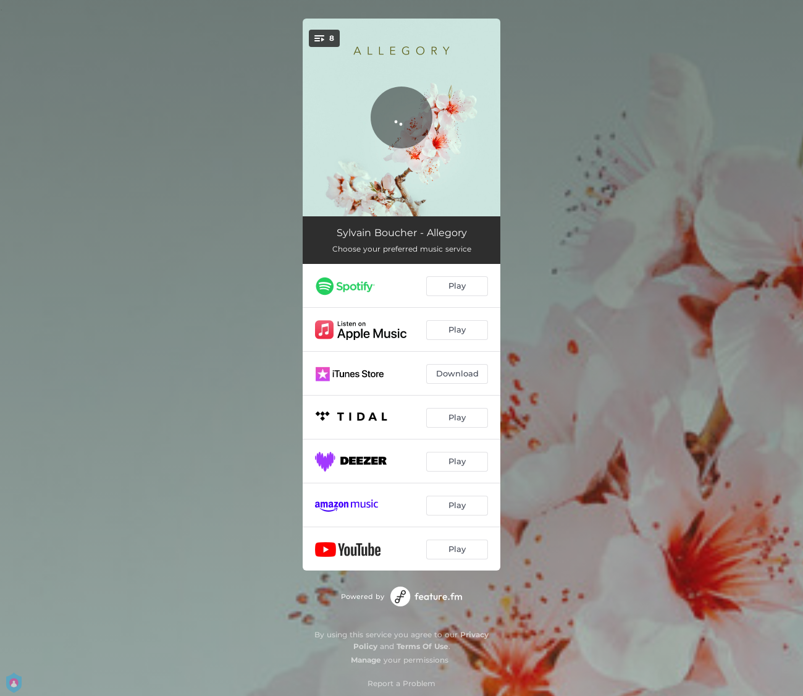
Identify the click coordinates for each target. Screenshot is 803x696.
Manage (366, 659)
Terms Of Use (422, 646)
